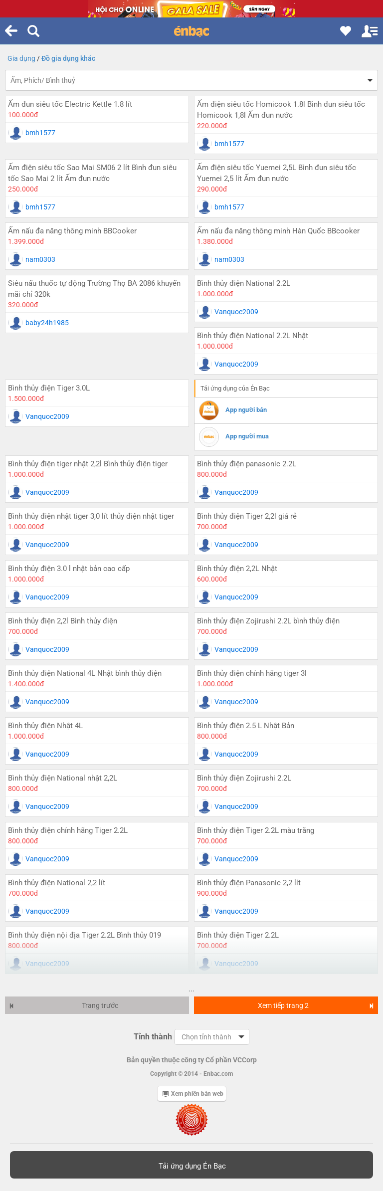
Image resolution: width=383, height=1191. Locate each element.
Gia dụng (21, 58)
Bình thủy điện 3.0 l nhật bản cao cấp (69, 568)
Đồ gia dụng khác (68, 58)
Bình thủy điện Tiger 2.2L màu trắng (255, 830)
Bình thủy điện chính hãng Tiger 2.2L (68, 830)
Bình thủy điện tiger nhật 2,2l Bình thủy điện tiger (88, 463)
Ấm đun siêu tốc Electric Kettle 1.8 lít (70, 104)
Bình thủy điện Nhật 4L (45, 725)
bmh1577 (40, 133)
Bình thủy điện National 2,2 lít (56, 882)
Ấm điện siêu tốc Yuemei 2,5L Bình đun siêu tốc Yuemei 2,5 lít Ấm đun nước (276, 173)
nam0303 (40, 259)
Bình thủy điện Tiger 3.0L (49, 388)
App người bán (246, 409)
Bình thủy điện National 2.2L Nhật (252, 335)
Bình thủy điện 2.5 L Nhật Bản (245, 725)
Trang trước (63, 1005)
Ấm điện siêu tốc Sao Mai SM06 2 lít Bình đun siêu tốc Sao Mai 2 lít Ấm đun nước (92, 173)
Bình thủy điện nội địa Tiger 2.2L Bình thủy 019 (84, 935)
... (191, 989)
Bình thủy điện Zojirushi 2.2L (244, 778)
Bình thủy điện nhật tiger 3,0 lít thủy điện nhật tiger (91, 516)
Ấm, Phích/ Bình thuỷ (42, 80)
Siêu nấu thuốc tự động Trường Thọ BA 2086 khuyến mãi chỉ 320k (94, 289)
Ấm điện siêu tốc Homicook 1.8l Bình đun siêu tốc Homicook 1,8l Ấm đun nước (281, 110)
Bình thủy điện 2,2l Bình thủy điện (62, 620)
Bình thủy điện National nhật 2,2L (62, 778)
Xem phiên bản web (193, 1093)
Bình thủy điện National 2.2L (243, 283)
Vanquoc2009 (236, 312)
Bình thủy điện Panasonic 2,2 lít (249, 882)
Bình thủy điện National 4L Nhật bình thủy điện (85, 673)
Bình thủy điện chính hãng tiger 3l (252, 673)
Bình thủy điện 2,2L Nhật (237, 568)
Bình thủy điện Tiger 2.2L (238, 935)
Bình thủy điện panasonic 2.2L (246, 463)
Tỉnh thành (153, 1036)
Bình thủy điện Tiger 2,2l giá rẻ (247, 516)
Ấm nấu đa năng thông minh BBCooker (72, 230)
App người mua (247, 436)
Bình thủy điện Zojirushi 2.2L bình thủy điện (268, 620)
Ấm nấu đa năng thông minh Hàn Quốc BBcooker (278, 230)
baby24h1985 (47, 323)
